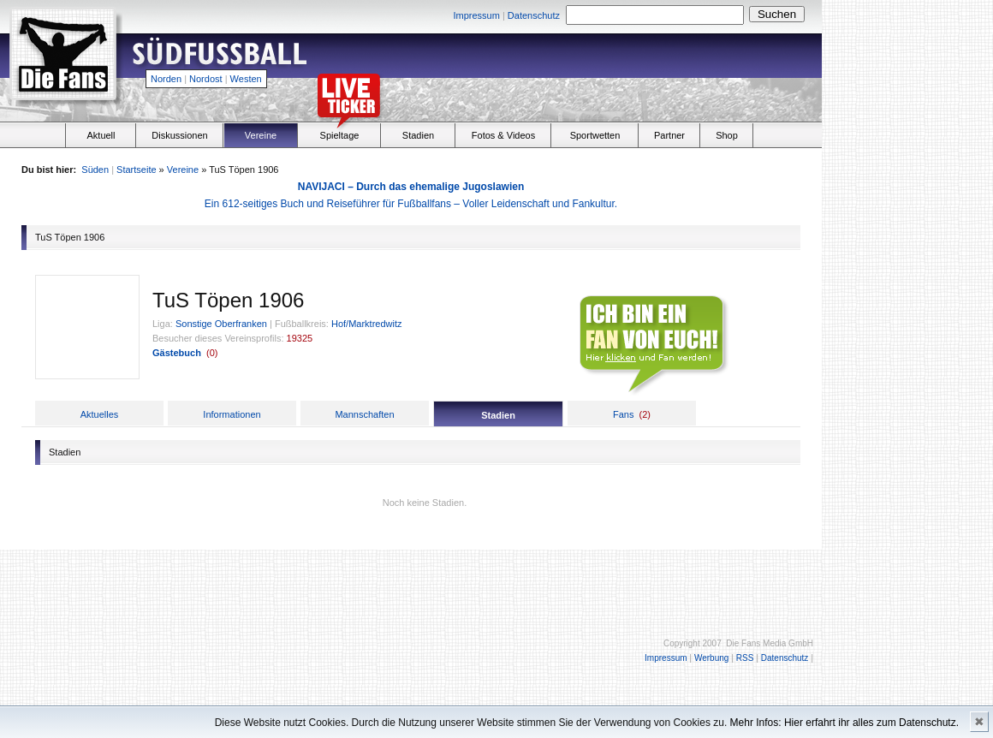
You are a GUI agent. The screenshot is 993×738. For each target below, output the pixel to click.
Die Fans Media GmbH (769, 643)
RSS (745, 658)
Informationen (231, 414)
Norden (166, 79)
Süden (95, 169)
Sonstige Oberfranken (221, 323)
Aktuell (100, 135)
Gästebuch (176, 353)
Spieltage (340, 135)
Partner (669, 135)
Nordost (206, 79)
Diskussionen (179, 135)
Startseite (136, 169)
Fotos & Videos (503, 135)
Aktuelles (99, 414)
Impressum (476, 15)
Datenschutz (534, 15)
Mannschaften (364, 414)
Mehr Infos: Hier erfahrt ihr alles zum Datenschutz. (844, 723)
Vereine (260, 135)
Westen (246, 79)
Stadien (418, 135)
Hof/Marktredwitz (366, 323)
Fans (623, 414)
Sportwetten (595, 135)
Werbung (711, 658)
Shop (727, 135)
